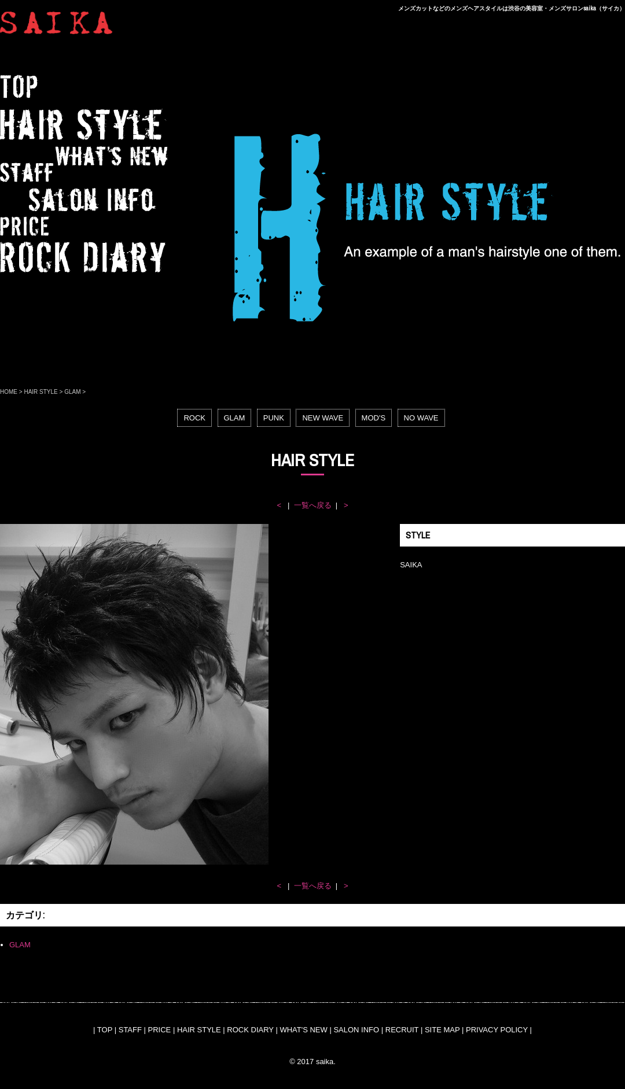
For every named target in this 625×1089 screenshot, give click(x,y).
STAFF (130, 1029)
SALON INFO (356, 1029)
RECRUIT (402, 1029)
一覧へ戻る (313, 505)
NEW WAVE (322, 418)
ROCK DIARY (250, 1029)
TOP (104, 1029)
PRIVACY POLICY (497, 1029)
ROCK (194, 418)
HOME (8, 392)
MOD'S (373, 418)
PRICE (159, 1029)
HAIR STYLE (40, 392)
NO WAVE (421, 418)
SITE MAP (442, 1029)
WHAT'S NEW (303, 1029)
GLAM (72, 392)
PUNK (273, 418)
